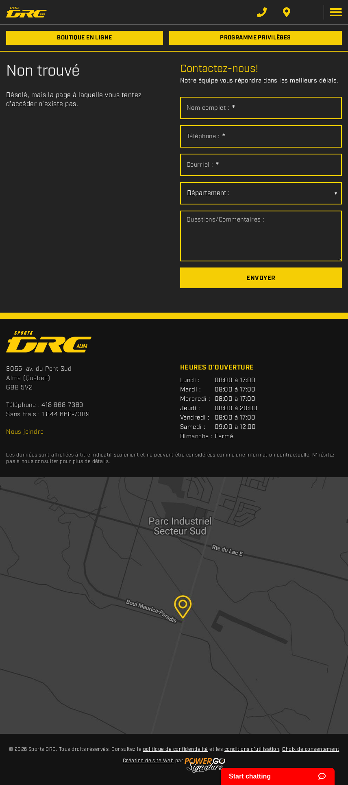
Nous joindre (25, 432)
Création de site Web (148, 761)
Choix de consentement (310, 749)
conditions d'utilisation (252, 749)
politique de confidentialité (175, 749)
